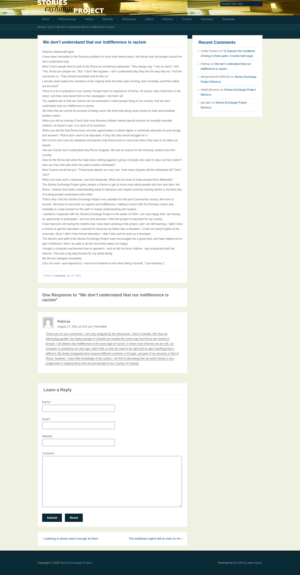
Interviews (207, 19)
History (89, 19)
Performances (67, 19)
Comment (48, 453)
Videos (149, 19)
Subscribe (228, 19)
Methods (107, 19)
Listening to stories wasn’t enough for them (71, 538)
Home (45, 19)
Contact (187, 19)
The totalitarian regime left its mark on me (154, 538)
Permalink (100, 326)
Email (46, 419)
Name (47, 402)
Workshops (129, 19)
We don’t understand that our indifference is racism (94, 42)
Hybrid (258, 562)
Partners (167, 19)
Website (47, 436)
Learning (60, 275)
